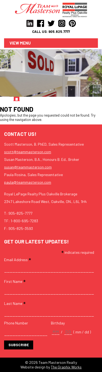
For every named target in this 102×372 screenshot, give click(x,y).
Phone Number (16, 323)
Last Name (15, 303)
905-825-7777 (20, 213)
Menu (25, 42)
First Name (15, 281)
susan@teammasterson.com (28, 167)
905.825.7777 (59, 32)
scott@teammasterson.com (27, 151)
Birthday (58, 323)
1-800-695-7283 (24, 220)
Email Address (17, 259)
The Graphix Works (66, 367)
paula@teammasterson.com (27, 182)
